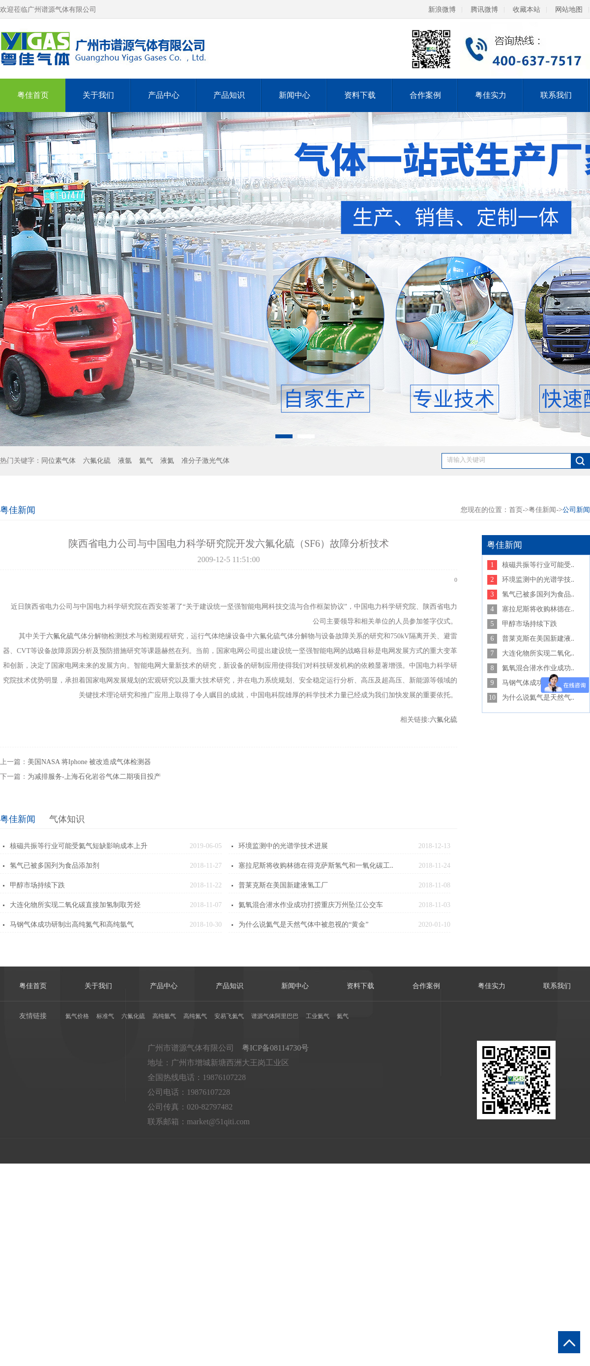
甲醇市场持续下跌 (37, 885)
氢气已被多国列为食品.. (538, 594)
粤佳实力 (490, 95)
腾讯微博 (484, 9)
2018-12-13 (434, 846)
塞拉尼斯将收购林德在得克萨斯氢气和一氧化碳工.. (315, 865)
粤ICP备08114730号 (275, 1048)
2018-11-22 (206, 885)
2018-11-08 (434, 885)
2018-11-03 (434, 905)
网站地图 (569, 9)
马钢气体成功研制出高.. (538, 682)
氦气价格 (77, 1016)
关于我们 (98, 95)
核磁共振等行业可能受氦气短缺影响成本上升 (79, 846)
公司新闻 (576, 509)
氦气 (146, 460)
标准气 (105, 1016)
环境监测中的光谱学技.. (538, 579)
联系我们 (556, 95)
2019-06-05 (206, 846)
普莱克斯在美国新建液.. (538, 638)
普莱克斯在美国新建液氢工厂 (283, 885)
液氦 (167, 460)
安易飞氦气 (229, 1016)
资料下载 (360, 95)
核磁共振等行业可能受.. (538, 565)
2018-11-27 (206, 865)
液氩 (125, 460)
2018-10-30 (206, 924)
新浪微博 (442, 9)
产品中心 (163, 95)
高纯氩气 (164, 1016)
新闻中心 (294, 95)
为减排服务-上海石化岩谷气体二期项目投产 (94, 776)
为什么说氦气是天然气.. (538, 697)
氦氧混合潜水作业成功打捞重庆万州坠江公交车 (310, 905)
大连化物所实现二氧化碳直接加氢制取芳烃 (75, 905)
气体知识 (67, 819)
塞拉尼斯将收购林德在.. (538, 609)
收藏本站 (526, 9)
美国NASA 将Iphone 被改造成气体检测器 (89, 762)
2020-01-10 (434, 924)
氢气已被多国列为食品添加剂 (54, 865)
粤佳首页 (33, 95)
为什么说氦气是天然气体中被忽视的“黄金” (303, 924)
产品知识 (229, 95)
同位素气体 (58, 460)
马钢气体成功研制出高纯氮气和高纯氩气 (72, 924)
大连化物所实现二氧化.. (538, 653)
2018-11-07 (206, 905)
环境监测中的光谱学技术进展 (283, 846)
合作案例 (425, 95)
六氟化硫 (97, 460)
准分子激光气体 (205, 460)
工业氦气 (317, 1016)
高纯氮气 (195, 1016)
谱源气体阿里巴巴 (274, 1016)
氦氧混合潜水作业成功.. (538, 668)
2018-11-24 (434, 865)
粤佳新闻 (17, 819)
